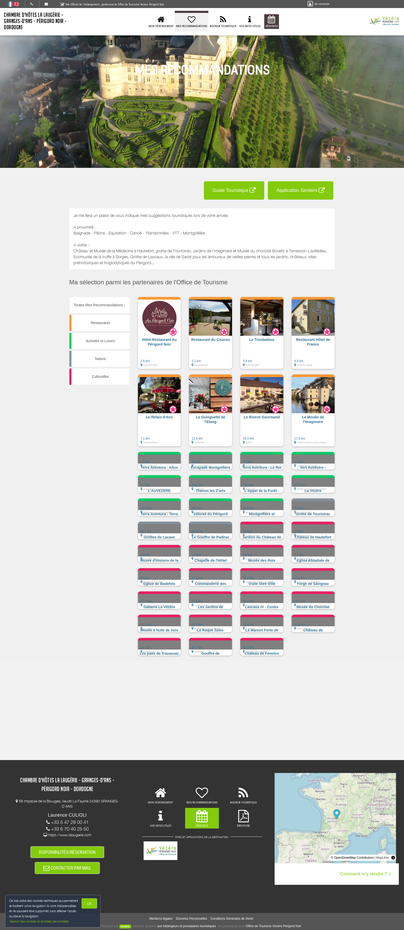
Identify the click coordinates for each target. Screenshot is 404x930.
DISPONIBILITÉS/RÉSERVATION (67, 852)
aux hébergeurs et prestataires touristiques (186, 926)
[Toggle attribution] (393, 858)
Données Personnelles (191, 918)
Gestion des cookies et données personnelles (39, 921)
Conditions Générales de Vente (232, 918)
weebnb (125, 926)
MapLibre (382, 857)
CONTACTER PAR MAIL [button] (67, 868)
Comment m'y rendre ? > (365, 874)
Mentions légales (160, 918)
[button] (159, 335)
